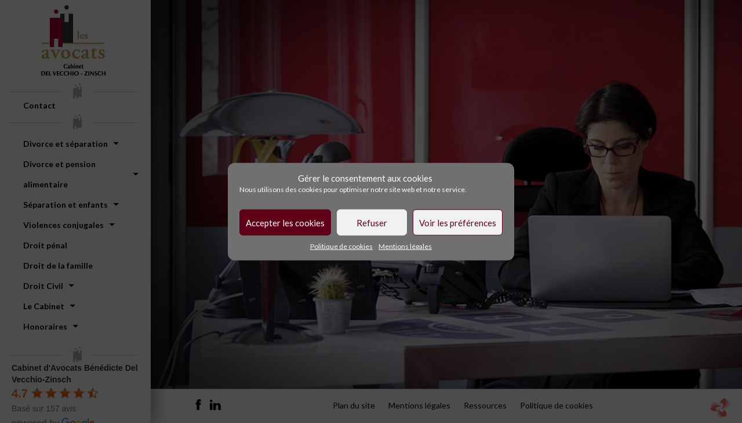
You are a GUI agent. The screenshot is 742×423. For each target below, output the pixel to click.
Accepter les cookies (285, 222)
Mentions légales (405, 246)
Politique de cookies (341, 246)
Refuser (372, 222)
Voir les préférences (457, 222)
